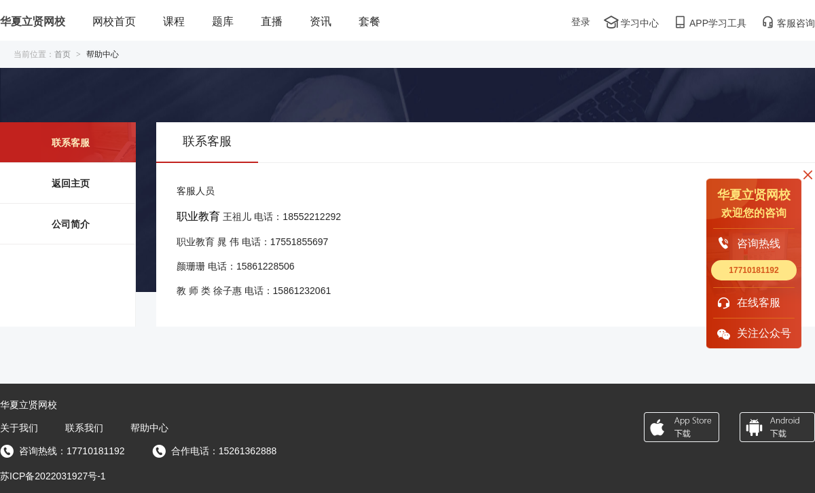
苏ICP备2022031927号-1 (53, 476)
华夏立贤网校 (32, 21)
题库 (223, 21)
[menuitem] (114, 22)
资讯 (320, 21)
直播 (272, 21)
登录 (580, 21)
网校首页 (114, 21)
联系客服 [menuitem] (71, 142)
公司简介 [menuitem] (71, 224)
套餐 (369, 21)
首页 (62, 54)
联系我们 (84, 427)
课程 (174, 21)
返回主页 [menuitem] (71, 183)
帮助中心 (149, 427)
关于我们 (19, 427)
